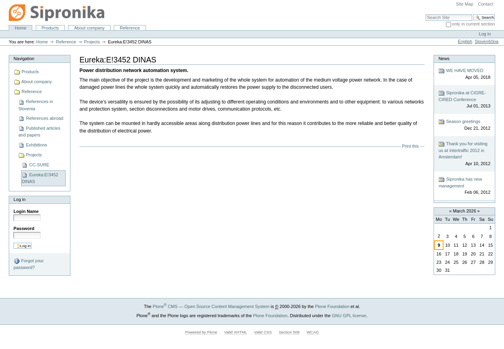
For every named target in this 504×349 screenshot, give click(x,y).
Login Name (26, 211)
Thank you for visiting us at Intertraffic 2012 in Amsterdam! (464, 154)
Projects (92, 41)
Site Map (464, 4)
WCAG (313, 332)
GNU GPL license (349, 315)
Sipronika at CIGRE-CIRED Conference (464, 99)
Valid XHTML (235, 332)
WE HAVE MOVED (464, 74)
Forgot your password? (28, 264)
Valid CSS (263, 332)
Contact (485, 4)
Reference (130, 27)
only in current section (473, 23)
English (465, 41)
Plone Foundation (332, 306)
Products (50, 27)
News (444, 58)
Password (24, 228)
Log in (485, 33)
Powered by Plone (201, 332)
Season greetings (464, 125)
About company (89, 27)
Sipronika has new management (464, 186)
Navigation (24, 58)
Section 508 (289, 332)
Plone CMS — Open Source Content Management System (211, 306)
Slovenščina (486, 41)
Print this (410, 146)
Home (20, 27)
